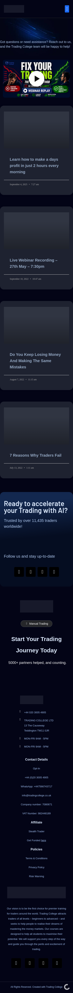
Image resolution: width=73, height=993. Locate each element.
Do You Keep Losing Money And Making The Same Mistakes (35, 360)
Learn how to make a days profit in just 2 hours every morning (34, 165)
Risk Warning (36, 876)
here (43, 840)
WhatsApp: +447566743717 (36, 786)
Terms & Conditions (36, 858)
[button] (67, 9)
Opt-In (36, 768)
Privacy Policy (36, 867)
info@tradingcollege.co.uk (36, 795)
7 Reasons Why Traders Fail (36, 455)
